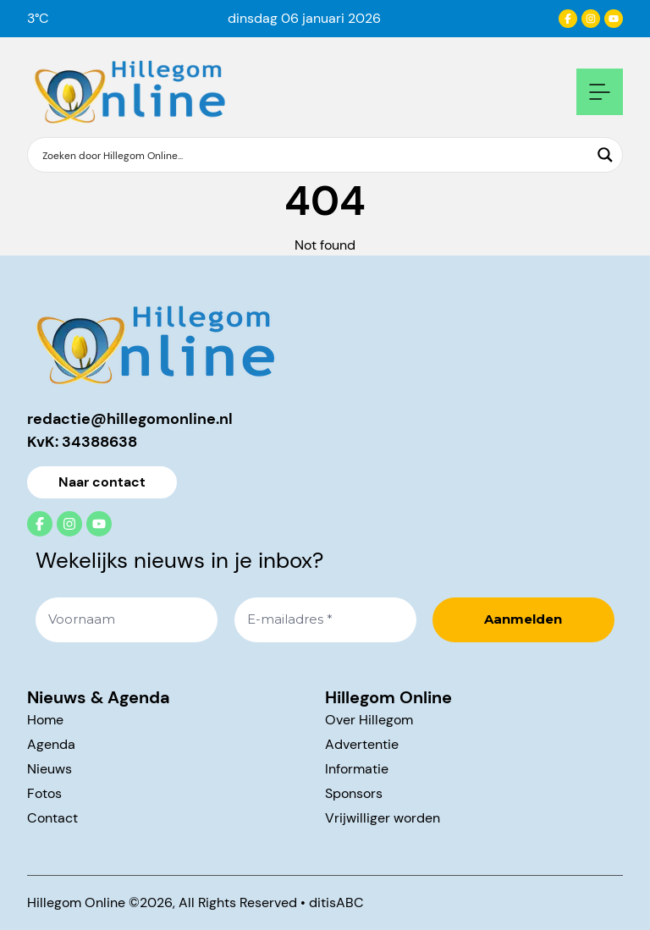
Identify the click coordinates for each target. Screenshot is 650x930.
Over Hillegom (369, 720)
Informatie (356, 769)
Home (45, 720)
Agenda (51, 744)
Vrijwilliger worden (382, 818)
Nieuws (49, 769)
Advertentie (362, 744)
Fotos (44, 793)
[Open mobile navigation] (599, 92)
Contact (52, 818)
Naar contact (102, 482)
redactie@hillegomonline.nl (130, 419)
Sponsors (354, 793)
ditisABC (336, 902)
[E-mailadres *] (325, 619)
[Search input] (314, 155)
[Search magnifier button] (605, 155)
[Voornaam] (127, 619)
